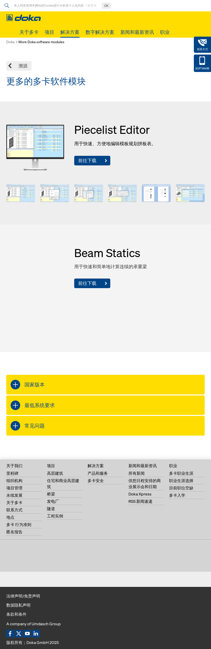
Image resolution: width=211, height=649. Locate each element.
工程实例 (55, 516)
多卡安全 (96, 480)
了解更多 (91, 5)
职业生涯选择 (181, 480)
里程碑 (12, 473)
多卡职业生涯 (181, 473)
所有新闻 (136, 473)
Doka (10, 41)
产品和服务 (98, 473)
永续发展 (14, 495)
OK (106, 6)
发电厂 (53, 501)
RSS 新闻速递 (140, 501)
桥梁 (51, 494)
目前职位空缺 (181, 488)
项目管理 (14, 488)
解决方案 (70, 32)
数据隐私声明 (18, 605)
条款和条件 (16, 614)
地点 (10, 517)
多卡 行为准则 (18, 524)
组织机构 (14, 480)
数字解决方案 (100, 32)
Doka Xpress (139, 494)
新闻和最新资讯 (137, 32)
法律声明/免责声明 (23, 596)
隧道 (51, 508)
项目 (49, 32)
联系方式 (14, 510)
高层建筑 (55, 473)
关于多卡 (29, 32)
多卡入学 (177, 495)
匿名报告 (14, 532)
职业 (165, 32)
